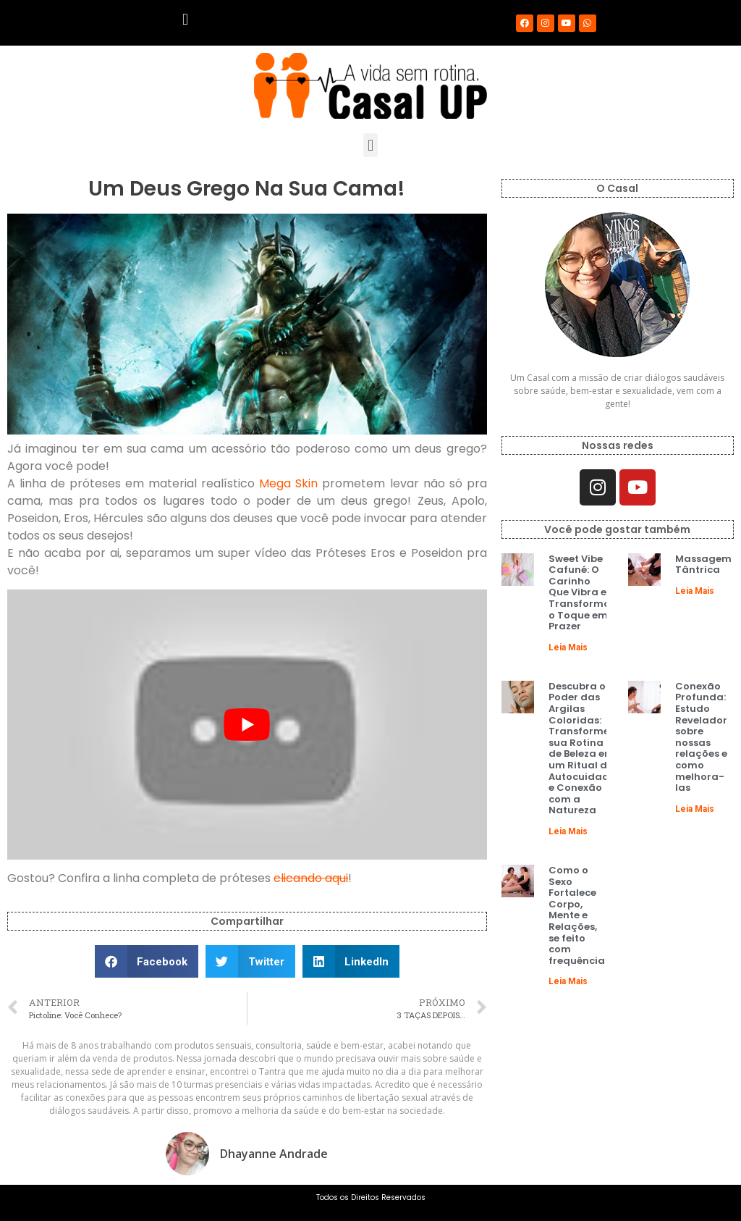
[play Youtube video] (247, 724)
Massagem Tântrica (703, 564)
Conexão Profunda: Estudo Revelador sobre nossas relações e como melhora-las (701, 736)
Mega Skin (288, 483)
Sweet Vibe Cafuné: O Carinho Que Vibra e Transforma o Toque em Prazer (580, 593)
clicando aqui (311, 878)
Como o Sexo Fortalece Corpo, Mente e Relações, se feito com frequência (577, 915)
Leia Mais (568, 647)
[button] (185, 19)
